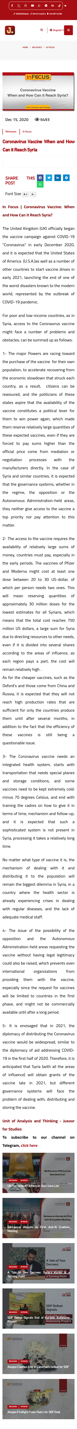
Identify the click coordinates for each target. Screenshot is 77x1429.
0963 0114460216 (38, 14)
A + (25, 194)
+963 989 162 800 (54, 14)
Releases (37, 47)
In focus (50, 47)
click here (29, 1145)
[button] (51, 30)
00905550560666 (21, 14)
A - (33, 194)
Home (25, 47)
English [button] (58, 30)
